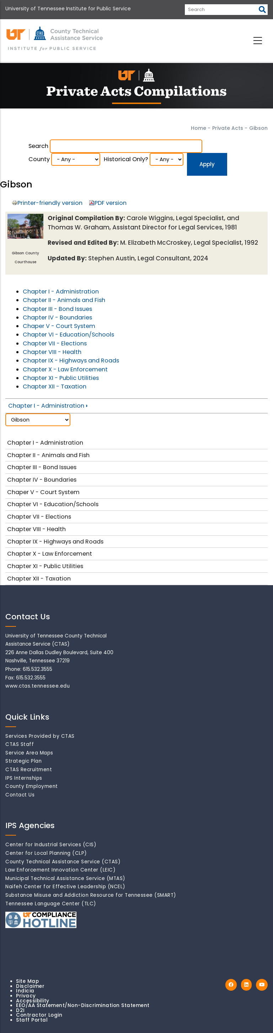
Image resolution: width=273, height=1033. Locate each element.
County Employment (31, 786)
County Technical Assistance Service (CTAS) (63, 861)
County (39, 159)
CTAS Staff (19, 744)
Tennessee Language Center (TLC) (50, 903)
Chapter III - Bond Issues (57, 309)
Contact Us (19, 794)
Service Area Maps (29, 752)
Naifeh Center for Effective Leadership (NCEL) (65, 886)
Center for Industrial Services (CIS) (50, 844)
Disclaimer (30, 986)
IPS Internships (23, 778)
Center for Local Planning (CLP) (46, 853)
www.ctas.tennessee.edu (37, 686)
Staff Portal (32, 1020)
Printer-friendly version (49, 203)
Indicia (25, 990)
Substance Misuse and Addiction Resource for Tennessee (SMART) (90, 895)
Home (198, 128)
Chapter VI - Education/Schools (68, 334)
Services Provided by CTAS (40, 736)
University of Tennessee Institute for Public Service (68, 8)
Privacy (26, 995)
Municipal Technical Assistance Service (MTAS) (65, 878)
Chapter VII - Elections (55, 343)
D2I (20, 1010)
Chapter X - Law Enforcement (65, 369)
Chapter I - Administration (61, 291)
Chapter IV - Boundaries (57, 317)
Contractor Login (39, 1015)
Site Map (27, 981)
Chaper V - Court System (59, 326)
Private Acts (227, 128)
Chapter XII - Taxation (54, 386)
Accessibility (32, 1000)
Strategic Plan (23, 761)
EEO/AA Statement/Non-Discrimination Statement (83, 1005)
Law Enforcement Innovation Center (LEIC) (60, 870)
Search (38, 146)
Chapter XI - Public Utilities (61, 378)
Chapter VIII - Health (52, 352)
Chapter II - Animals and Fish (64, 300)
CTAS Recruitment (28, 769)
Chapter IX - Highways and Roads (71, 360)
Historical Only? (126, 159)
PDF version (111, 203)
